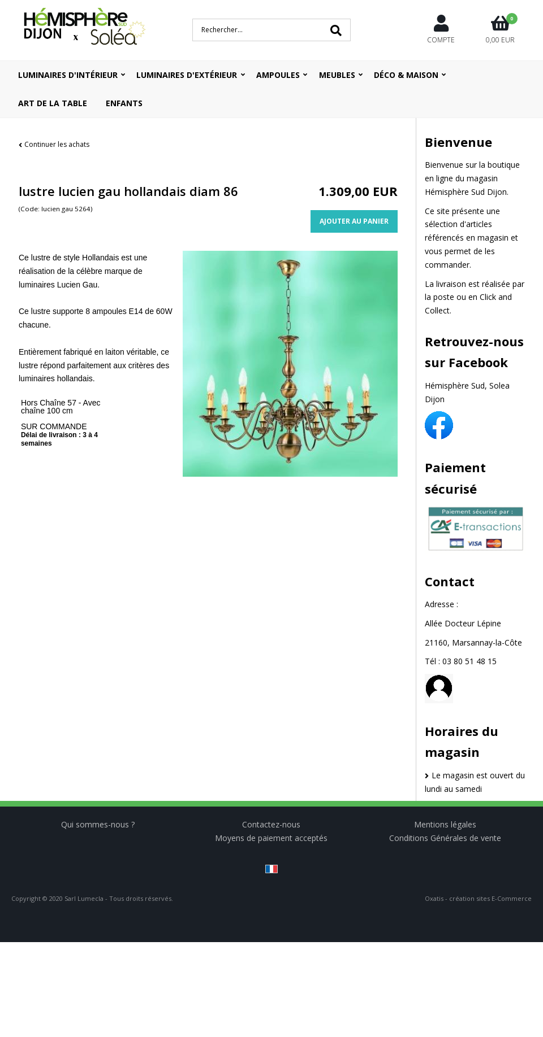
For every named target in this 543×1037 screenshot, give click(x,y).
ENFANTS (124, 103)
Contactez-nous (271, 824)
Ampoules (278, 74)
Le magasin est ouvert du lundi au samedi (475, 782)
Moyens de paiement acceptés (271, 838)
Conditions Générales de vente (445, 838)
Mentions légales (445, 824)
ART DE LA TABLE (52, 103)
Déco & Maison (406, 74)
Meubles (337, 74)
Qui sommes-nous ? (98, 824)
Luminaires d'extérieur (186, 74)
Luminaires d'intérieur (68, 74)
